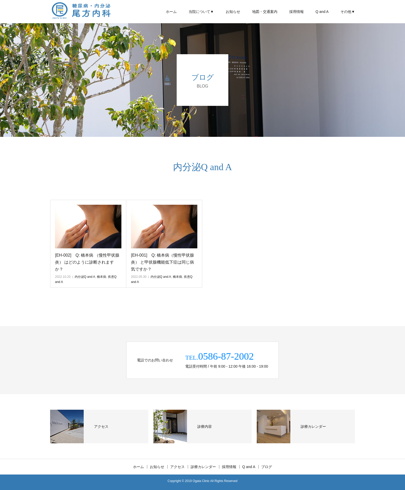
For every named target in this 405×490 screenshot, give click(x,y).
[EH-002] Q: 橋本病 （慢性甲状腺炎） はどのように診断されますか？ (87, 262)
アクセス (177, 467)
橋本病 (101, 277)
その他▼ (347, 12)
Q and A (322, 12)
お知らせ (233, 12)
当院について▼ (201, 12)
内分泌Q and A (85, 277)
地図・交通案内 (264, 12)
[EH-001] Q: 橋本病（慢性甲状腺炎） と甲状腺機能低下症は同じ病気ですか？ (162, 262)
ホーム (171, 12)
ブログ (266, 467)
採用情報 (296, 12)
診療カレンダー (203, 467)
